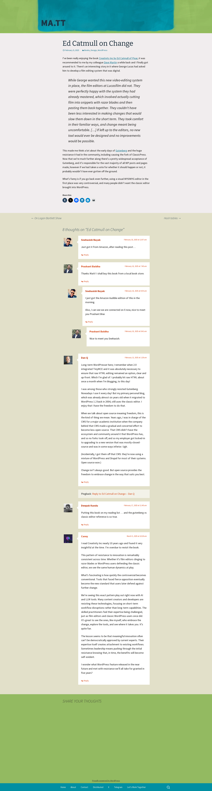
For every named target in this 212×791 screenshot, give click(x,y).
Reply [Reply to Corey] (86, 680)
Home (63, 787)
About (73, 787)
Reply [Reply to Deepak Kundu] (86, 524)
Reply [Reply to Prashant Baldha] (86, 281)
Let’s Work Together (136, 787)
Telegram (118, 787)
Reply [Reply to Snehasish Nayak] (86, 254)
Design (94, 50)
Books (87, 50)
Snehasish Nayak (91, 239)
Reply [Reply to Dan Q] (86, 482)
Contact (84, 787)
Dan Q (84, 357)
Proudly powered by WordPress (106, 780)
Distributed (98, 787)
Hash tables (172, 218)
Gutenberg (121, 150)
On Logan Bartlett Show (46, 218)
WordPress (102, 50)
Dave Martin (110, 62)
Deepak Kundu (89, 505)
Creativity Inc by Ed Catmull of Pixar (118, 58)
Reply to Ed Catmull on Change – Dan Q (113, 493)
